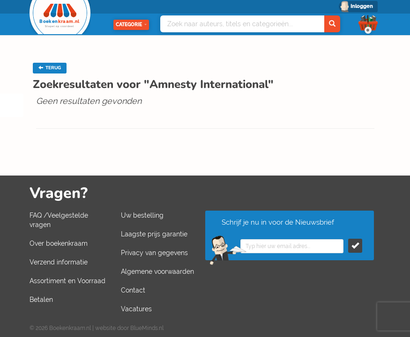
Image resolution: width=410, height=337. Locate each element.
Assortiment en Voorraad (67, 281)
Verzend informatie (59, 262)
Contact (133, 290)
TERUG (49, 68)
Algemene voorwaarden (157, 271)
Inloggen (361, 6)
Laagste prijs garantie (154, 234)
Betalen (41, 299)
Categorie (131, 24)
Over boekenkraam (59, 243)
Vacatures (136, 309)
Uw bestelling (142, 215)
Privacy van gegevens (154, 252)
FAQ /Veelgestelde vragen (59, 220)
